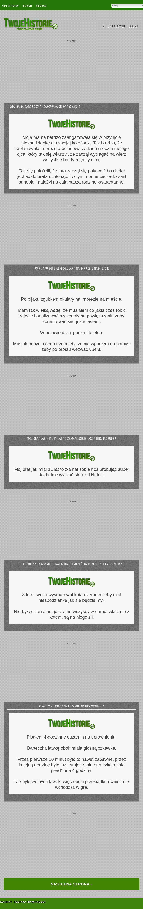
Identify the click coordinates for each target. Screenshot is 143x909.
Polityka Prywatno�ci (29, 897)
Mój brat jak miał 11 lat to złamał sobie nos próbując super (71, 438)
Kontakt (6, 897)
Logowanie (27, 5)
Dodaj (133, 26)
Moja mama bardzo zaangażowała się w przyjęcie (43, 106)
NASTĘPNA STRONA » (71, 884)
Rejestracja (41, 5)
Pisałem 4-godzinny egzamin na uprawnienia (71, 706)
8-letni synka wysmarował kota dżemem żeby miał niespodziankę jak (71, 564)
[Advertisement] (71, 68)
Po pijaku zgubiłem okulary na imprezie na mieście (71, 268)
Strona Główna (113, 26)
